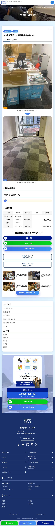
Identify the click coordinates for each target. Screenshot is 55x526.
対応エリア (7, 495)
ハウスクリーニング (9, 319)
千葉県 (5, 344)
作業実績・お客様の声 (31, 467)
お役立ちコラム (6, 472)
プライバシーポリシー (15, 514)
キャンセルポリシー (41, 514)
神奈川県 (6, 337)
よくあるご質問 (33, 462)
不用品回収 (7, 31)
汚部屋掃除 (6, 312)
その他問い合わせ (27, 438)
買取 (29, 489)
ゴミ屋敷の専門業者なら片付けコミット (29, 518)
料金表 (4, 457)
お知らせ (4, 467)
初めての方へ (6, 452)
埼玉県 (5, 341)
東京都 (15, 31)
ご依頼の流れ (32, 452)
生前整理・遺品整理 (9, 322)
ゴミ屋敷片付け (8, 308)
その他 (5, 326)
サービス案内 (8, 478)
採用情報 (4, 462)
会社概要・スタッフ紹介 (32, 457)
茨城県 (5, 347)
